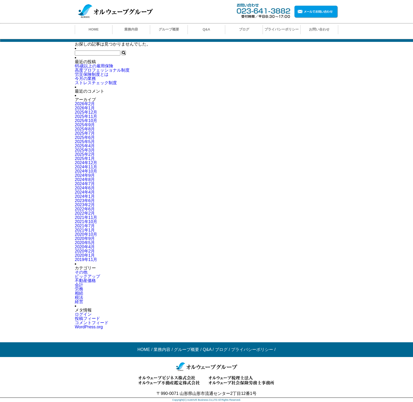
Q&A (206, 29)
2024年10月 (86, 171)
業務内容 (131, 29)
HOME (93, 29)
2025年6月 (85, 137)
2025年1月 (85, 158)
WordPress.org (89, 327)
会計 (79, 285)
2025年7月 (85, 133)
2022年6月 (85, 209)
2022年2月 (85, 213)
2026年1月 (85, 108)
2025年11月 (86, 116)
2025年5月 (85, 141)
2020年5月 (85, 242)
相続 (79, 293)
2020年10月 (86, 234)
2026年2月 (85, 104)
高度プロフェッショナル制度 (102, 70)
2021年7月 (85, 226)
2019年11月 (86, 259)
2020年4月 (85, 247)
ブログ (244, 29)
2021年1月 (85, 230)
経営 (79, 301)
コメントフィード (92, 322)
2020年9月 (85, 238)
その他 (81, 272)
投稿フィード (87, 318)
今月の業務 (85, 78)
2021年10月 (86, 221)
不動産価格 (85, 280)
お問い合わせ (319, 29)
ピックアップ (87, 276)
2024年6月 (85, 188)
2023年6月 (85, 200)
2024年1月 (85, 196)
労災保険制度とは (92, 74)
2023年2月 (85, 205)
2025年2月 (85, 154)
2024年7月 (85, 184)
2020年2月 (85, 251)
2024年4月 (85, 192)
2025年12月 (86, 112)
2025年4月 (85, 146)
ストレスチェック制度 (96, 83)
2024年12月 (86, 162)
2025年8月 (85, 129)
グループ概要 (169, 29)
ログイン (83, 314)
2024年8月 (85, 179)
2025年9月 (85, 125)
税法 (79, 297)
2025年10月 (86, 120)
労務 (79, 289)
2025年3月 (85, 150)
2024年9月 (85, 175)
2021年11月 (86, 217)
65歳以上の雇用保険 (94, 66)
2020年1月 (85, 255)
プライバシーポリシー (281, 29)
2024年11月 (86, 167)
